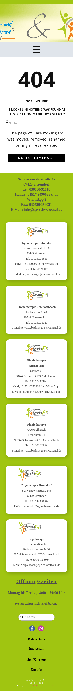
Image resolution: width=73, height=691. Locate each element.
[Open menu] (36, 49)
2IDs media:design (44, 686)
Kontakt (36, 670)
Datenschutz (36, 639)
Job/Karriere (36, 659)
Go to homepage (36, 158)
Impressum (36, 648)
